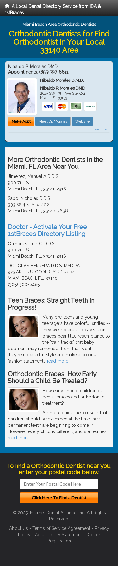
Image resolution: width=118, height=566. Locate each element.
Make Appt (21, 121)
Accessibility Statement (58, 534)
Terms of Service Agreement (61, 528)
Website (82, 121)
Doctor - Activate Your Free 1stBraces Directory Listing (47, 230)
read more (57, 361)
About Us (18, 528)
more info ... (101, 129)
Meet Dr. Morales (52, 121)
